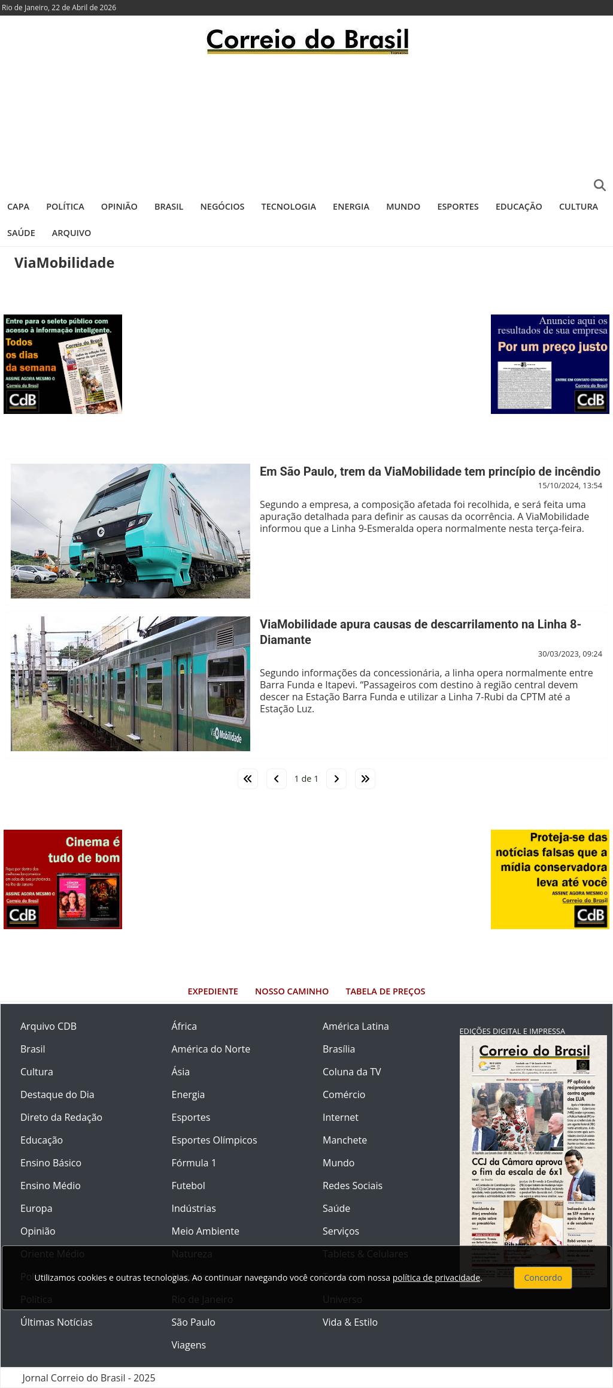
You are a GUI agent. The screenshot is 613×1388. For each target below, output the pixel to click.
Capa (18, 206)
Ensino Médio (50, 1185)
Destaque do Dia (57, 1094)
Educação (519, 206)
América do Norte (211, 1049)
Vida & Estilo (350, 1322)
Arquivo (71, 232)
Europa (36, 1208)
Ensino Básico (50, 1162)
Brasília (339, 1049)
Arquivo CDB (48, 1026)
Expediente (213, 991)
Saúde (21, 232)
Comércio (344, 1094)
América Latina (356, 1026)
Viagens (189, 1344)
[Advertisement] (306, 123)
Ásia (181, 1071)
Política (65, 206)
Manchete (345, 1140)
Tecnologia (289, 206)
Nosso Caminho (292, 991)
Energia (351, 206)
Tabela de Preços (385, 991)
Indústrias (194, 1208)
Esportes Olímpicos (214, 1140)
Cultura (578, 206)
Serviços (341, 1231)
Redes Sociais (353, 1185)
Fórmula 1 (194, 1162)
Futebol (188, 1185)
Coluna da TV (352, 1071)
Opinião (119, 206)
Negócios (223, 206)
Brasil (168, 206)
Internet (341, 1117)
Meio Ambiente (205, 1231)
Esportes (457, 206)
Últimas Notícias (56, 1322)
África (185, 1026)
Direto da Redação (61, 1117)
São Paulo (194, 1322)
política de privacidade (436, 1277)
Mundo (403, 206)
